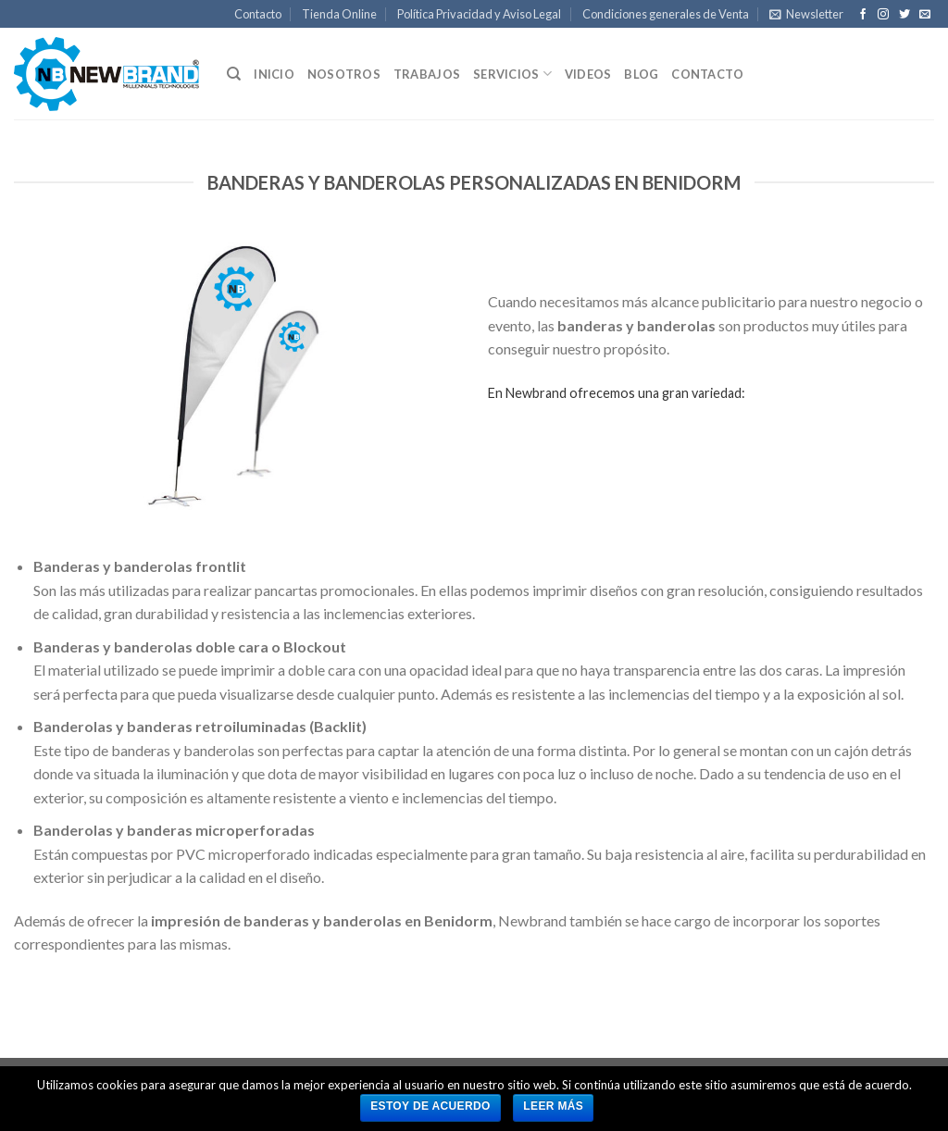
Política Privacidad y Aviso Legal (479, 13)
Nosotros (343, 74)
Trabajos (426, 74)
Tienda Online (339, 13)
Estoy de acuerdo (430, 1106)
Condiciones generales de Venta (665, 13)
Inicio (274, 74)
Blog (641, 74)
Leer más (553, 1106)
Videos (588, 74)
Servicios (512, 73)
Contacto (257, 13)
